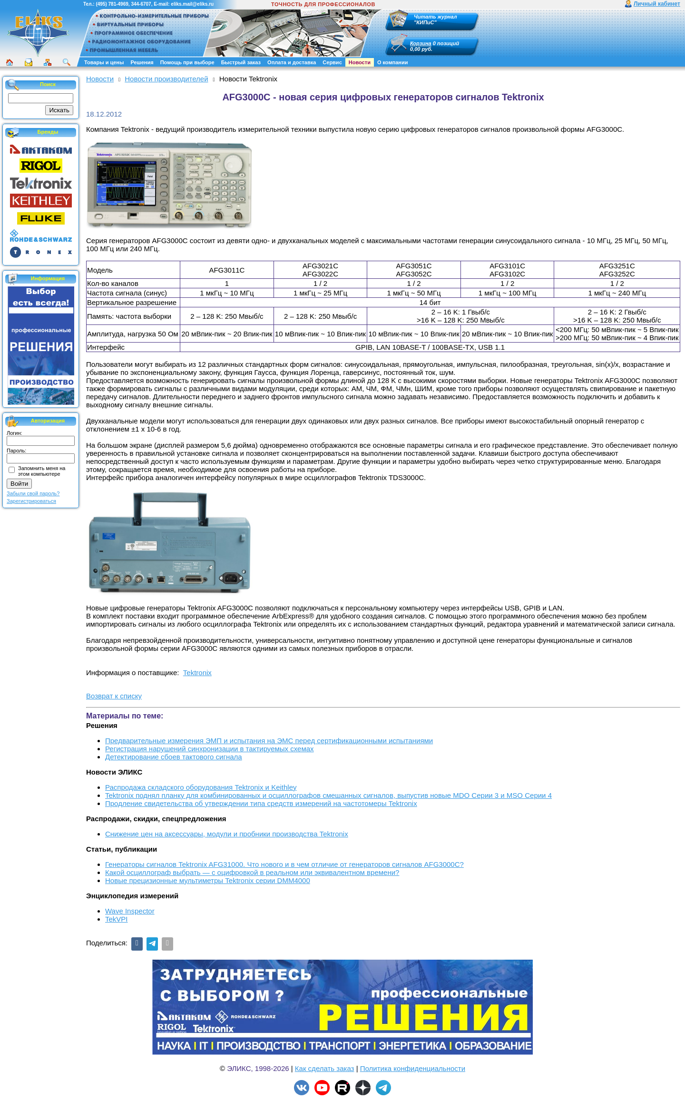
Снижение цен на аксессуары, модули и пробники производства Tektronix (226, 834)
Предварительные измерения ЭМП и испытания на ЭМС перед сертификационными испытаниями (269, 741)
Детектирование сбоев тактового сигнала (173, 757)
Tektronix (197, 672)
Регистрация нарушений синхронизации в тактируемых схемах (209, 749)
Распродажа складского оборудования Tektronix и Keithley (201, 787)
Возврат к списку (114, 696)
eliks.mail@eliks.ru (192, 4)
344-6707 (141, 4)
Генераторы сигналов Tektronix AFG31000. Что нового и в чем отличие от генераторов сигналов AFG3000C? (284, 864)
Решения (141, 62)
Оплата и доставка (291, 62)
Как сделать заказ (324, 1068)
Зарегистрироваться (31, 501)
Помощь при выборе (187, 62)
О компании (392, 62)
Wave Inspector (130, 911)
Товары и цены (104, 62)
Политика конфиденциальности (412, 1068)
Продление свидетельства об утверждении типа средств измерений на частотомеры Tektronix (261, 803)
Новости (360, 62)
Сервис (332, 62)
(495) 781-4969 (112, 4)
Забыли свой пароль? (33, 493)
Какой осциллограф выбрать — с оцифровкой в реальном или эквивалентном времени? (252, 872)
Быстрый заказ (241, 62)
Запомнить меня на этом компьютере (41, 471)
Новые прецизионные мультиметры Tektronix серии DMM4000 (207, 880)
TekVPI (116, 919)
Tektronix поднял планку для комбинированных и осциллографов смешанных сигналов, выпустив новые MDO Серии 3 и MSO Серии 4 (328, 795)
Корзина (420, 43)
